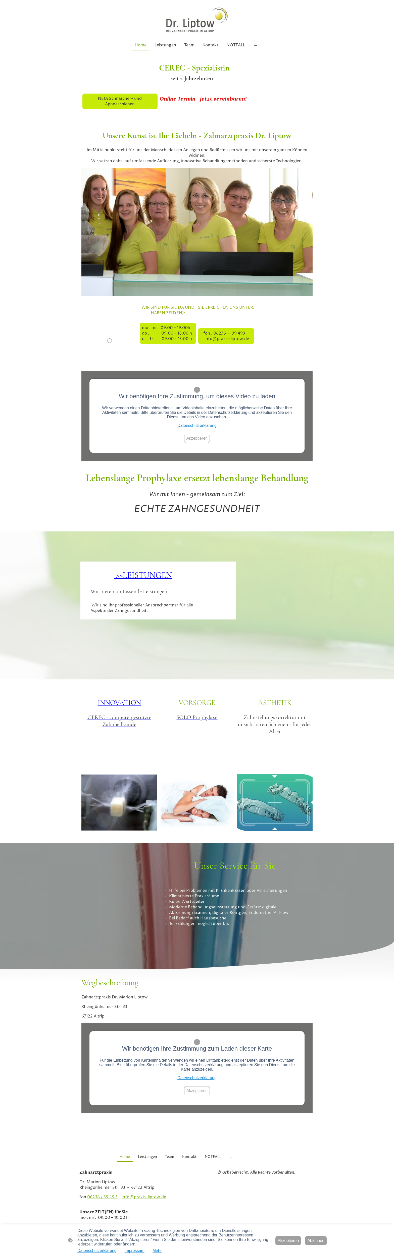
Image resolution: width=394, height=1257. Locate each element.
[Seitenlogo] (197, 20)
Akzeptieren (197, 438)
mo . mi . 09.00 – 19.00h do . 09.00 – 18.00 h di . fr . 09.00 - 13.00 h (167, 333)
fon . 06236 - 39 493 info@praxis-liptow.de (226, 336)
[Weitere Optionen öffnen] (255, 45)
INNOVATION (119, 702)
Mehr (157, 1250)
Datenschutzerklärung (197, 425)
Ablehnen (315, 1240)
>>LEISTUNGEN (143, 575)
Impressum (134, 1250)
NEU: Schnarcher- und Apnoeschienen (120, 101)
